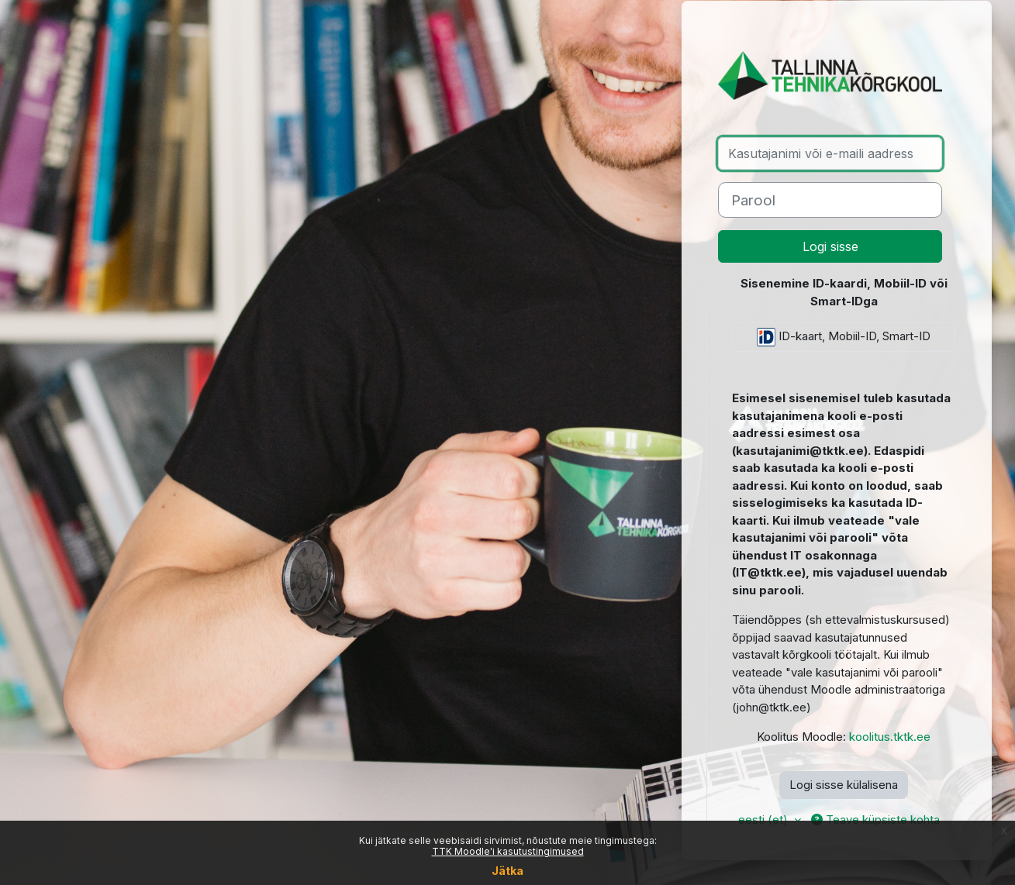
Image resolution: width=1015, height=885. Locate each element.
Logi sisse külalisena (843, 784)
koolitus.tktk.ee (889, 736)
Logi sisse (830, 246)
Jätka (507, 870)
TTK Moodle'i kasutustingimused (508, 851)
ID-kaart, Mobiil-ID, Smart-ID (843, 337)
